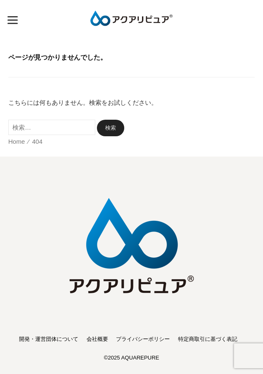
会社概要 (97, 339)
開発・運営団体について (48, 339)
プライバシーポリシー (143, 339)
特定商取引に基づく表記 (207, 339)
